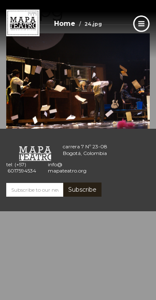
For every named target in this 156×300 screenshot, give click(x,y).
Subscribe (82, 189)
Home (64, 24)
